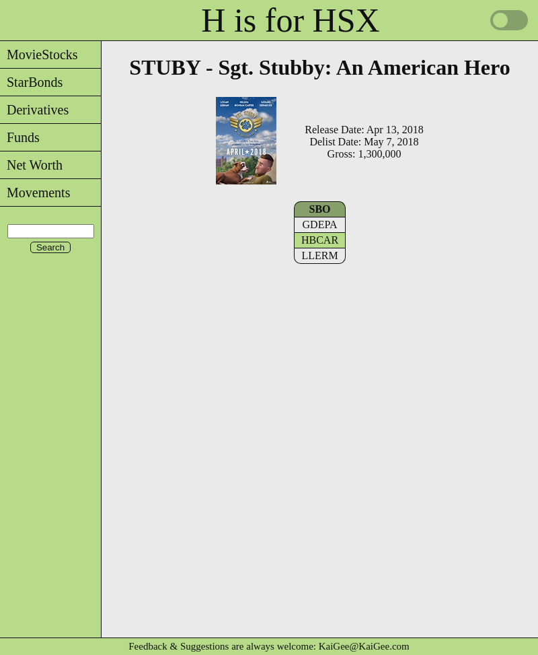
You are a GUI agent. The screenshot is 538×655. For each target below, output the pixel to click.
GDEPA (320, 224)
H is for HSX (290, 20)
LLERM (319, 255)
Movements (35, 192)
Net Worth (31, 165)
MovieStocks (39, 54)
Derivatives (34, 109)
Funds (20, 137)
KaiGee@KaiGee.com (364, 646)
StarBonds (31, 82)
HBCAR (319, 240)
